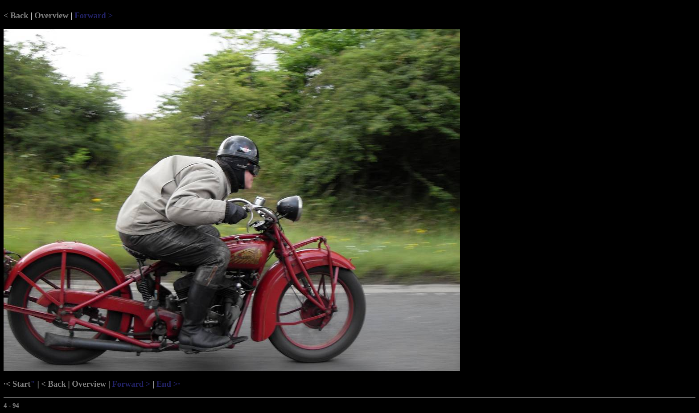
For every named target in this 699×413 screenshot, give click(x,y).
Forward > (93, 15)
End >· (168, 383)
